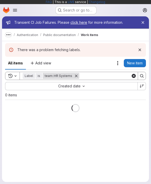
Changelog (97, 2)
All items (15, 63)
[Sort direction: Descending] (142, 86)
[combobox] (71, 86)
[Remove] (76, 76)
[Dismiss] (140, 50)
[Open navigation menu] (15, 10)
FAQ (49, 2)
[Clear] (134, 76)
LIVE (71, 2)
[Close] (143, 22)
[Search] (110, 76)
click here (78, 22)
